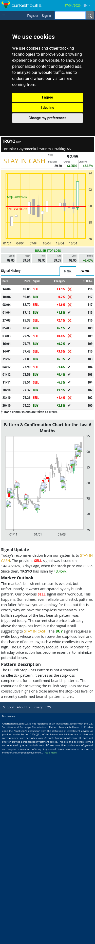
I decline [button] (47, 108)
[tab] (68, 271)
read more (51, 752)
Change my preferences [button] (47, 118)
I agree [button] (47, 97)
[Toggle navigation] (5, 15)
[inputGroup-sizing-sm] (70, 15)
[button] (89, 5)
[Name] (89, 15)
